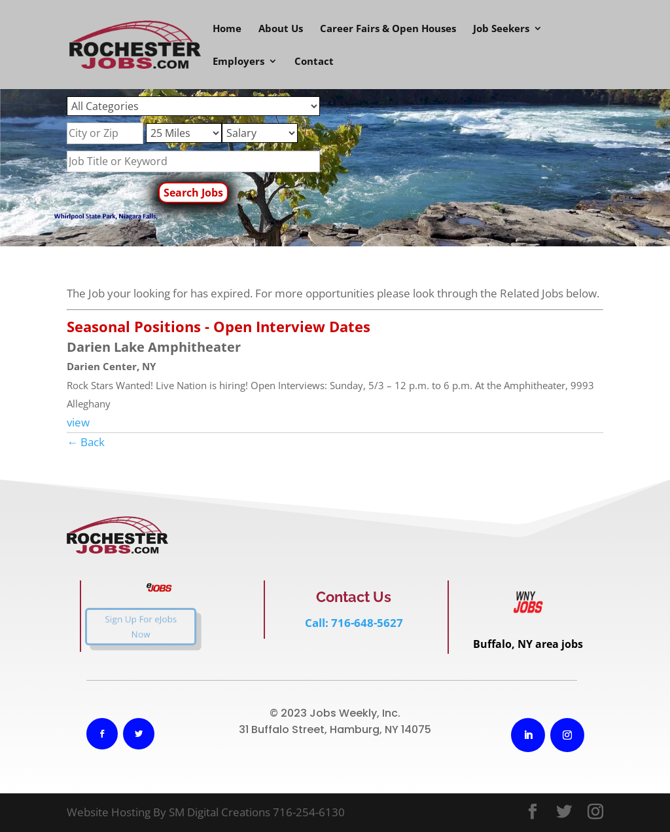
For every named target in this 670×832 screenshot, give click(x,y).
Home (227, 29)
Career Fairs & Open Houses (388, 29)
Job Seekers (501, 29)
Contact (314, 61)
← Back (86, 441)
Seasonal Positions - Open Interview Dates (218, 326)
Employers (238, 61)
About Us (280, 29)
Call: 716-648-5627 (354, 622)
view (78, 422)
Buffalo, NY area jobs (528, 644)
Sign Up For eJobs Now (129, 626)
